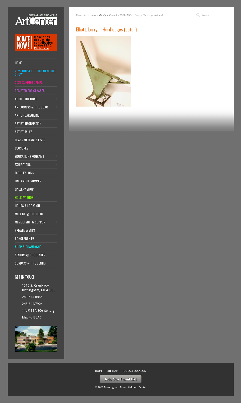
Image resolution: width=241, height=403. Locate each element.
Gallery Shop (24, 189)
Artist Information (28, 123)
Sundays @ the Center (30, 263)
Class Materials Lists (30, 140)
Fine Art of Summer (28, 181)
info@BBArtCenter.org (38, 310)
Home (93, 15)
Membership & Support (31, 222)
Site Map (112, 370)
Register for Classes (29, 90)
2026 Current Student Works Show (35, 72)
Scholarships (24, 238)
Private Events (25, 230)
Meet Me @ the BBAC (29, 213)
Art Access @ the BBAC (31, 107)
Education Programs (29, 156)
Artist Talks (23, 131)
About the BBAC (26, 98)
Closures (21, 148)
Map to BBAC (32, 317)
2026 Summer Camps (29, 82)
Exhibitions (23, 164)
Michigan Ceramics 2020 (112, 15)
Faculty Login (24, 172)
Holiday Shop (24, 197)
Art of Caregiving (27, 115)
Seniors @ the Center (30, 255)
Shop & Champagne (28, 246)
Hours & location (27, 205)
